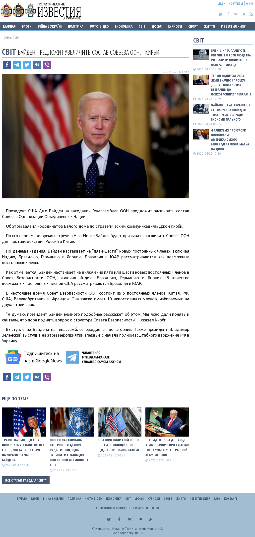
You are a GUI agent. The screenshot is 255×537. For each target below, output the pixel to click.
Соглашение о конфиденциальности (122, 508)
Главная (9, 26)
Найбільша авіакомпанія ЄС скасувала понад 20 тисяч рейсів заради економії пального (230, 112)
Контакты (236, 3)
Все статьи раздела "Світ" (26, 480)
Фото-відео (99, 26)
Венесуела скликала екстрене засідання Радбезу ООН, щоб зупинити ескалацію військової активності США (69, 452)
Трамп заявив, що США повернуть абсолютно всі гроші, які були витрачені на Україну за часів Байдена (23, 450)
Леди (221, 3)
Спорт (193, 26)
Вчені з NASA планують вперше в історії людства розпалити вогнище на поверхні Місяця (231, 57)
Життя (209, 26)
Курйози (175, 26)
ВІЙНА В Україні (50, 26)
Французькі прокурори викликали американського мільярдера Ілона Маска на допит (230, 139)
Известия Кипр (233, 26)
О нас (250, 3)
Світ (142, 26)
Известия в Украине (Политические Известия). (129, 528)
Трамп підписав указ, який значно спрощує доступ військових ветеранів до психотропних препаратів (231, 84)
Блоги (27, 26)
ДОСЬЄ (157, 26)
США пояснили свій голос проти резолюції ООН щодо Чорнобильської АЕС (119, 445)
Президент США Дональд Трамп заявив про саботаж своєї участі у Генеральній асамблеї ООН (167, 447)
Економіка (123, 26)
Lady (217, 498)
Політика (75, 26)
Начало (22, 498)
